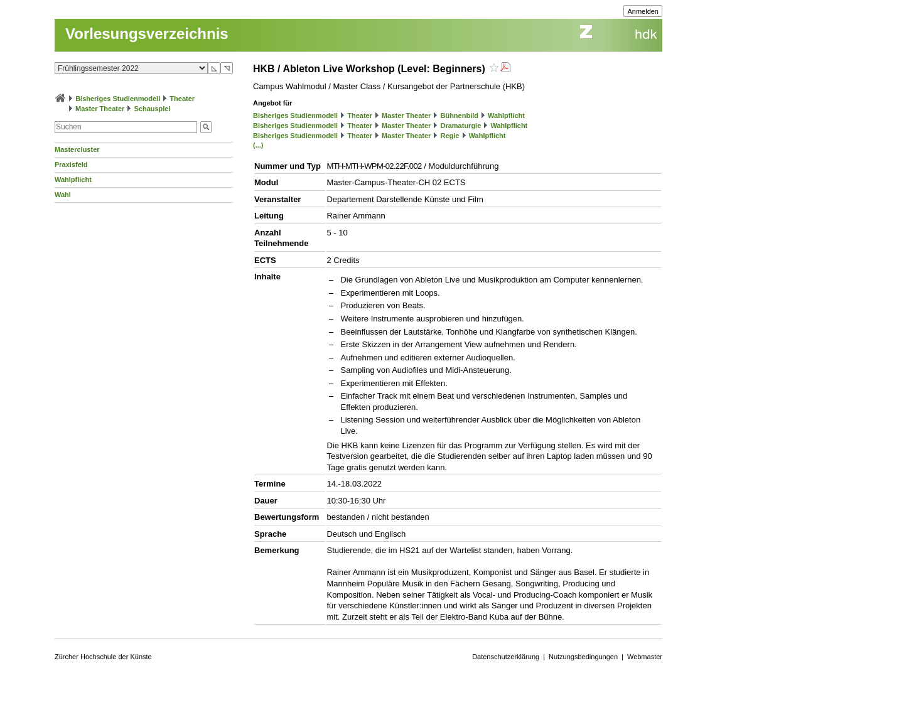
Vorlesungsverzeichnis (147, 33)
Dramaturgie (460, 125)
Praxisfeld (71, 164)
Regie (449, 135)
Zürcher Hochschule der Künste (103, 656)
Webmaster (644, 656)
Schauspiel (152, 108)
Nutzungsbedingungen (583, 656)
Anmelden (643, 11)
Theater (182, 98)
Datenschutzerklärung (505, 656)
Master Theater (99, 108)
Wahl (63, 194)
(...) (258, 145)
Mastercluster (77, 149)
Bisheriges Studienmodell (117, 98)
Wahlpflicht (73, 179)
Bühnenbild (459, 115)
